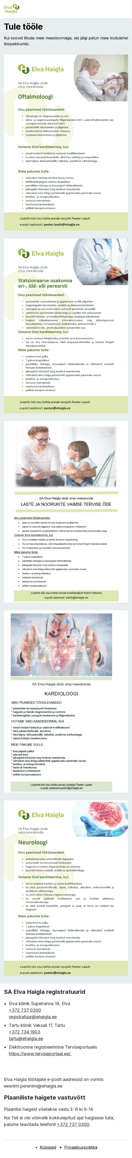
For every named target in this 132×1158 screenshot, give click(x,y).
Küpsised (48, 1147)
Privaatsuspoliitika (80, 1147)
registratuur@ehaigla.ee (33, 1016)
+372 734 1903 (24, 1031)
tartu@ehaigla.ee (26, 1038)
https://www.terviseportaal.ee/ (40, 1053)
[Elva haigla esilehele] (11, 9)
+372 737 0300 (25, 1010)
